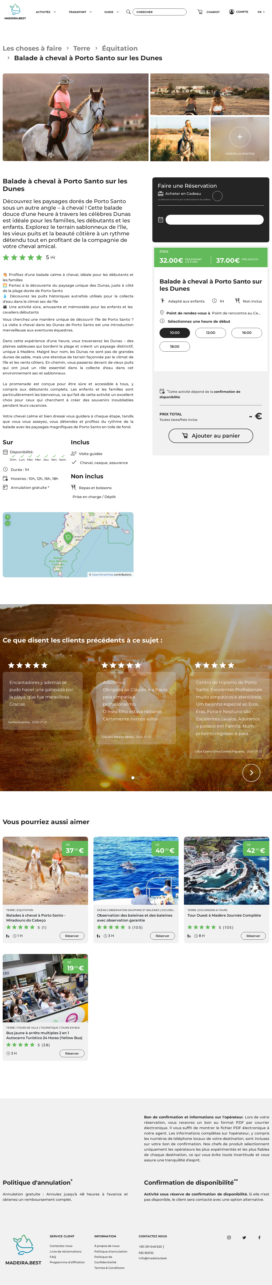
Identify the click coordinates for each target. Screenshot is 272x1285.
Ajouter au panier (211, 435)
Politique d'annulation (110, 1251)
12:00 (210, 333)
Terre (81, 48)
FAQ (53, 1257)
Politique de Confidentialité (105, 1259)
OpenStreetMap (102, 574)
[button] (54, 11)
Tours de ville (28, 1027)
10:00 (175, 333)
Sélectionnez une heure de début (195, 321)
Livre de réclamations (65, 1251)
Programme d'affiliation (67, 1262)
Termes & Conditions (109, 1268)
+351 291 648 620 (150, 1246)
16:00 (247, 333)
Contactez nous (61, 1246)
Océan (101, 910)
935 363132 (146, 1253)
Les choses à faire (32, 48)
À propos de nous (106, 1246)
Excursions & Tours (212, 910)
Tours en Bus (70, 1027)
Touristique (49, 1027)
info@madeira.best (153, 1258)
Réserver (72, 936)
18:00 (174, 346)
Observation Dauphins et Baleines (134, 910)
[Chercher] (160, 12)
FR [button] (259, 12)
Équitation (120, 48)
